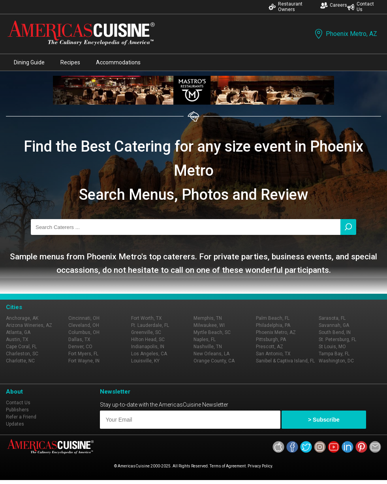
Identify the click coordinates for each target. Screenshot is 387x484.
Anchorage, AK (22, 318)
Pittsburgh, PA (271, 339)
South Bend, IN (335, 332)
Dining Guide (29, 62)
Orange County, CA (214, 361)
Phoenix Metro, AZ (345, 33)
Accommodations (118, 62)
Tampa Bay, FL (334, 353)
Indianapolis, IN (147, 346)
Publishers (17, 410)
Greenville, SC (146, 332)
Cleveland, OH (83, 325)
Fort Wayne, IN (84, 361)
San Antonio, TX (273, 353)
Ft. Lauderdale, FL (150, 325)
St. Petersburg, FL (337, 339)
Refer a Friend (21, 417)
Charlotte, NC (20, 361)
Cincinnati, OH (84, 318)
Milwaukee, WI (209, 325)
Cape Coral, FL (21, 346)
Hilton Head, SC (148, 339)
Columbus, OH (84, 332)
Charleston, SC (22, 353)
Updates (15, 424)
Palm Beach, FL (272, 318)
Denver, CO (80, 346)
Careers (333, 5)
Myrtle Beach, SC (212, 332)
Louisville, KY (145, 361)
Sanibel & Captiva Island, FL (285, 361)
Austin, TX (17, 339)
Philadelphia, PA (273, 325)
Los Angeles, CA (149, 353)
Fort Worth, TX (146, 318)
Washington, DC (336, 361)
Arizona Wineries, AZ (29, 325)
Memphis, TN (208, 318)
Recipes (70, 62)
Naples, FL (205, 339)
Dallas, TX (79, 339)
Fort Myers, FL (83, 353)
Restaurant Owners (285, 7)
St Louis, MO (332, 346)
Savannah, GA (334, 325)
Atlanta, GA (18, 332)
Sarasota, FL (332, 318)
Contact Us (360, 7)
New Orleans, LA (211, 353)
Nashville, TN (208, 346)
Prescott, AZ (269, 346)
